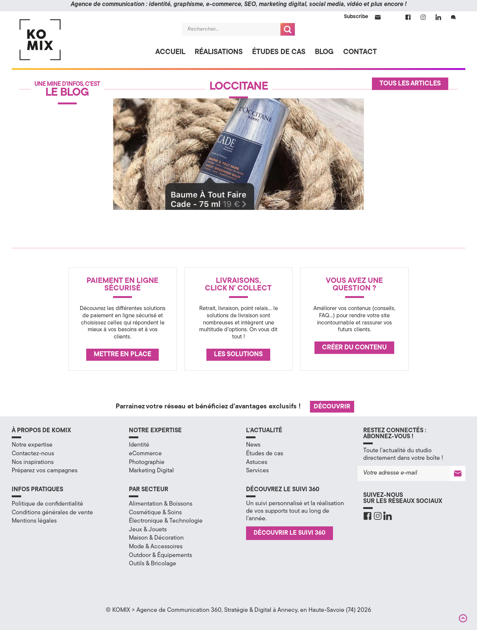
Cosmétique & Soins (155, 513)
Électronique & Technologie (166, 521)
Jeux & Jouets (148, 530)
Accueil (170, 52)
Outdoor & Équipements (160, 555)
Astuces (256, 462)
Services (257, 471)
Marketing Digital (151, 471)
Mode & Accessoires (156, 547)
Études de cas (278, 52)
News (253, 445)
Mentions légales (34, 521)
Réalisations (219, 52)
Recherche (287, 29)
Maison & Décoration (156, 538)
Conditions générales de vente (52, 513)
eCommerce (145, 454)
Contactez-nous (33, 454)
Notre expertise (32, 445)
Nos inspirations (33, 462)
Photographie (146, 462)
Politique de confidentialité (47, 504)
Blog (324, 52)
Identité (139, 445)
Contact (360, 52)
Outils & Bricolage (152, 564)
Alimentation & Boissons (160, 504)
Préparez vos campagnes (44, 471)
